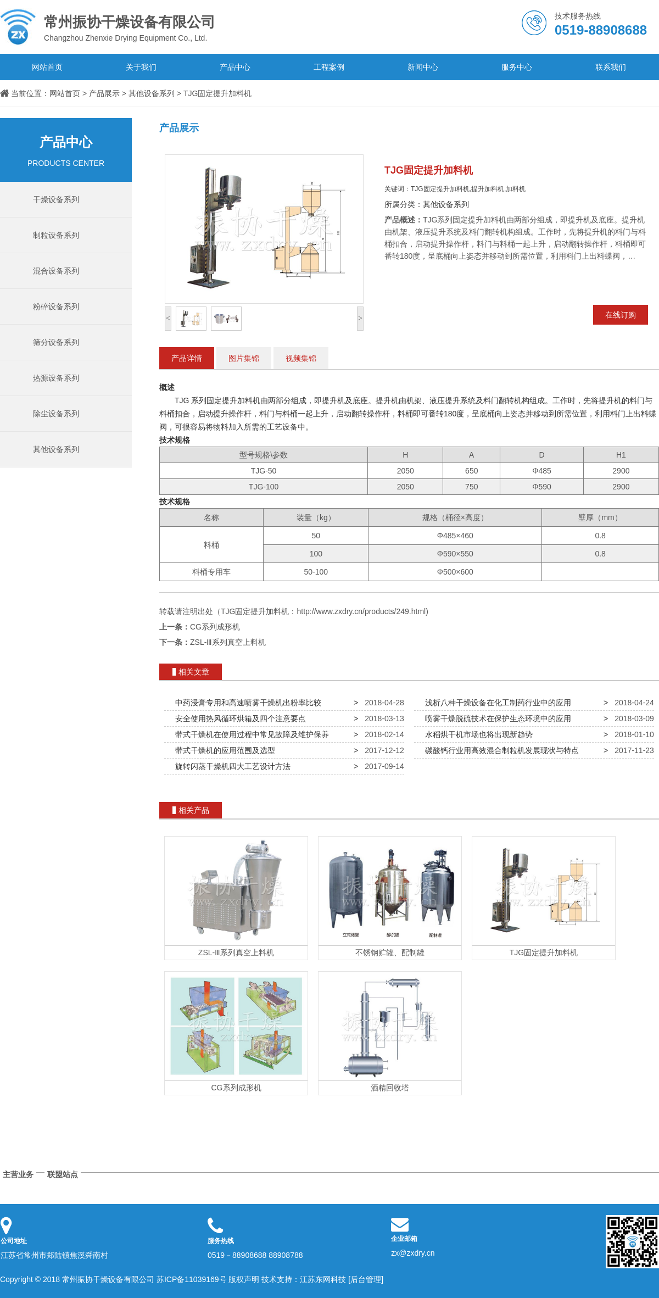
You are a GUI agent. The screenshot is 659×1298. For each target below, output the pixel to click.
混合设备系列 (56, 270)
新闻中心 (422, 67)
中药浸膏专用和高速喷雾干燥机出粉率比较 (246, 702)
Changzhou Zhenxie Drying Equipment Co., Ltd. (137, 27)
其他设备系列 (152, 93)
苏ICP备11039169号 (192, 1279)
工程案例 (329, 67)
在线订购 (620, 314)
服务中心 (516, 67)
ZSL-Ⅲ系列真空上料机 (228, 642)
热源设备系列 (56, 378)
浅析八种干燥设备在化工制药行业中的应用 (496, 702)
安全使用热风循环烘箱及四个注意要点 (238, 718)
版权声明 (243, 1279)
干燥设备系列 (56, 199)
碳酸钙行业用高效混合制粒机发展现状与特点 (500, 750)
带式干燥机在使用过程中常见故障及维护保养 (250, 734)
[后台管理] (365, 1279)
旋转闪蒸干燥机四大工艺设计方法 (231, 766)
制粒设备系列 (56, 235)
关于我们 (141, 67)
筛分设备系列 (56, 342)
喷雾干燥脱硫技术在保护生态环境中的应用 (496, 718)
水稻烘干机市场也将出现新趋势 (477, 734)
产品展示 (104, 93)
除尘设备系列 (56, 413)
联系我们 (610, 67)
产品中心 (235, 67)
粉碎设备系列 (56, 306)
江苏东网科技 (323, 1279)
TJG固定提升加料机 (217, 93)
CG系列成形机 (215, 626)
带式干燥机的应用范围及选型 (223, 750)
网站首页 (47, 67)
